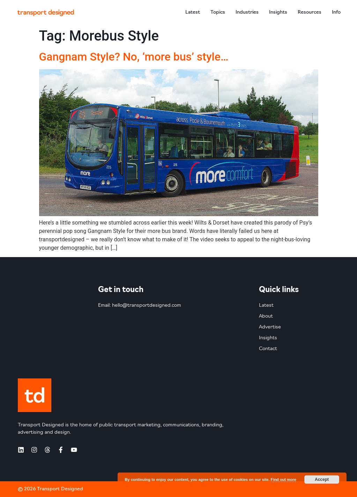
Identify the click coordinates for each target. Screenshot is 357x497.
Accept (322, 479)
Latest (192, 12)
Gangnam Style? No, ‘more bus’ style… (134, 56)
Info (336, 12)
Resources (309, 12)
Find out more (283, 479)
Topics (217, 12)
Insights (278, 12)
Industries (247, 12)
